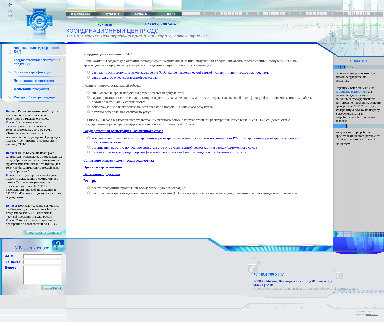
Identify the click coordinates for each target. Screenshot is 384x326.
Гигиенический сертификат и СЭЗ (276, 292)
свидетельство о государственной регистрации (126, 77)
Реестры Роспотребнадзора (34, 97)
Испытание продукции (31, 89)
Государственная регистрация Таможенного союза (123, 131)
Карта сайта (324, 292)
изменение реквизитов (351, 91)
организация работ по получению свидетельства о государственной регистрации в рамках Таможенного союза (174, 147)
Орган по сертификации (32, 72)
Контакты (307, 292)
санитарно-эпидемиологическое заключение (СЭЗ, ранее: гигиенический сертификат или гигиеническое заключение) (180, 72)
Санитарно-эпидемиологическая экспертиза (118, 160)
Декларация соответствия (34, 80)
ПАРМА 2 (372, 317)
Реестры (89, 181)
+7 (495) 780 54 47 (161, 24)
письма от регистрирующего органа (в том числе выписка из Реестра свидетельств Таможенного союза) (169, 152)
